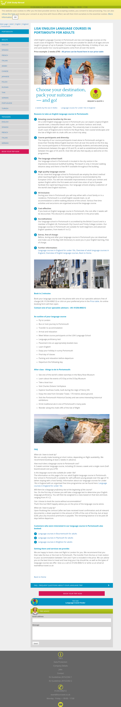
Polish (4, 82)
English (18, 24)
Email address (38, 616)
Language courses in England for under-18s (56, 250)
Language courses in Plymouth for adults (55, 538)
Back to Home (85, 253)
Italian (5, 60)
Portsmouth (5, 26)
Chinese (5, 71)
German (5, 98)
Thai (3, 92)
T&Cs (60, 658)
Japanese (5, 76)
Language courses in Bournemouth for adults (57, 533)
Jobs (60, 669)
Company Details (60, 666)
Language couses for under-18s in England (78, 108)
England (25, 24)
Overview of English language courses (62, 253)
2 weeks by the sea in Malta (46, 108)
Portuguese (7, 103)
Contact (60, 673)
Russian (5, 87)
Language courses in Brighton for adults (55, 542)
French (5, 55)
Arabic (4, 66)
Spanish (5, 50)
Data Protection (60, 662)
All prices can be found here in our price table (82, 51)
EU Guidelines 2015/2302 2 (60, 681)
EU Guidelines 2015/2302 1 (60, 677)
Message (35, 625)
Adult (12, 24)
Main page (4, 24)
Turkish (5, 108)
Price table (94, 301)
